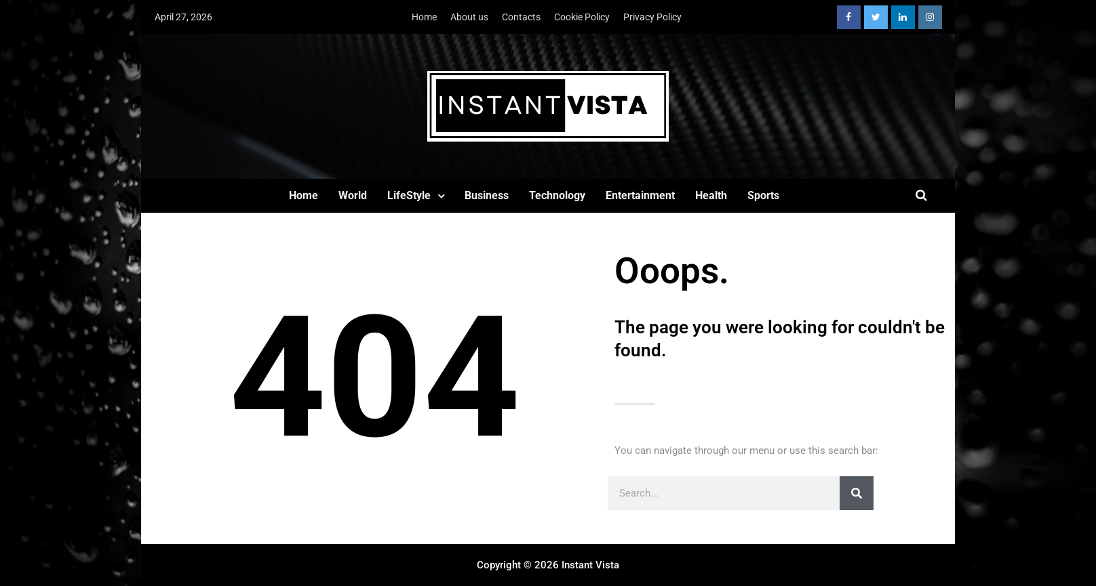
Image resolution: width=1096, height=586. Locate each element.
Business (487, 195)
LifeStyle (409, 195)
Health (711, 195)
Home (424, 17)
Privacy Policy (652, 17)
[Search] (857, 493)
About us (469, 17)
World (352, 195)
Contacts (521, 17)
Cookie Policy (582, 17)
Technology (557, 195)
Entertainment (640, 195)
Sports (763, 195)
